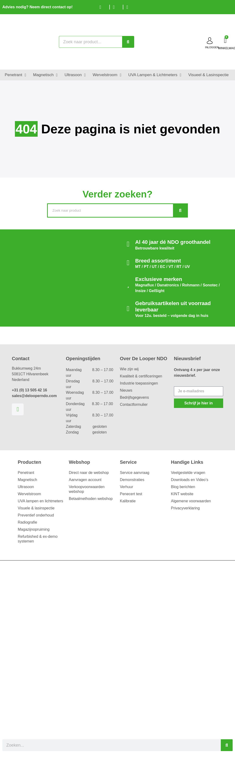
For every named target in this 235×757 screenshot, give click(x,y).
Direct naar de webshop (89, 473)
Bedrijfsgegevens (134, 397)
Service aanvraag (135, 473)
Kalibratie (128, 501)
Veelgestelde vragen (188, 473)
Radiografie (27, 522)
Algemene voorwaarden (191, 501)
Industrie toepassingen (139, 383)
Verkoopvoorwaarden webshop (87, 489)
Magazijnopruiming (33, 529)
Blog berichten (183, 487)
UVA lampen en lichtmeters (40, 501)
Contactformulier (134, 405)
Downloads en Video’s (189, 480)
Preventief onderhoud (36, 515)
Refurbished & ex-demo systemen (38, 538)
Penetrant (26, 473)
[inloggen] (209, 40)
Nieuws (126, 390)
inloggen (212, 47)
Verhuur (126, 487)
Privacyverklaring (185, 508)
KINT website (182, 494)
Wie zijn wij (129, 369)
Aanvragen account (85, 480)
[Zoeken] (128, 42)
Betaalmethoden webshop (91, 499)
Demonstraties (132, 480)
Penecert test (131, 494)
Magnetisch (27, 480)
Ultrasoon (26, 487)
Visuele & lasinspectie (36, 508)
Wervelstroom (29, 494)
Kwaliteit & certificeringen (141, 376)
